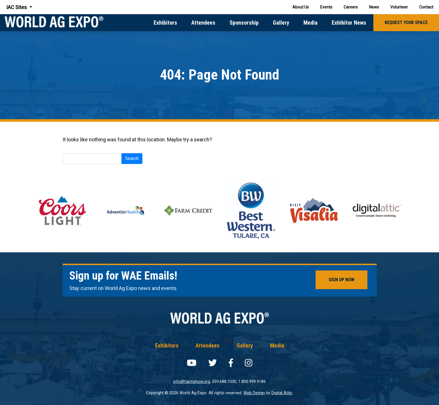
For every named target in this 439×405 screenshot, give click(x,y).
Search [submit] (132, 158)
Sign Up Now (341, 279)
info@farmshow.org (191, 381)
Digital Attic (281, 393)
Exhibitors (165, 22)
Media (310, 22)
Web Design (254, 393)
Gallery (281, 22)
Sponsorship (244, 22)
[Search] (92, 158)
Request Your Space (406, 22)
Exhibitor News (349, 22)
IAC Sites (17, 7)
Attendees (203, 22)
